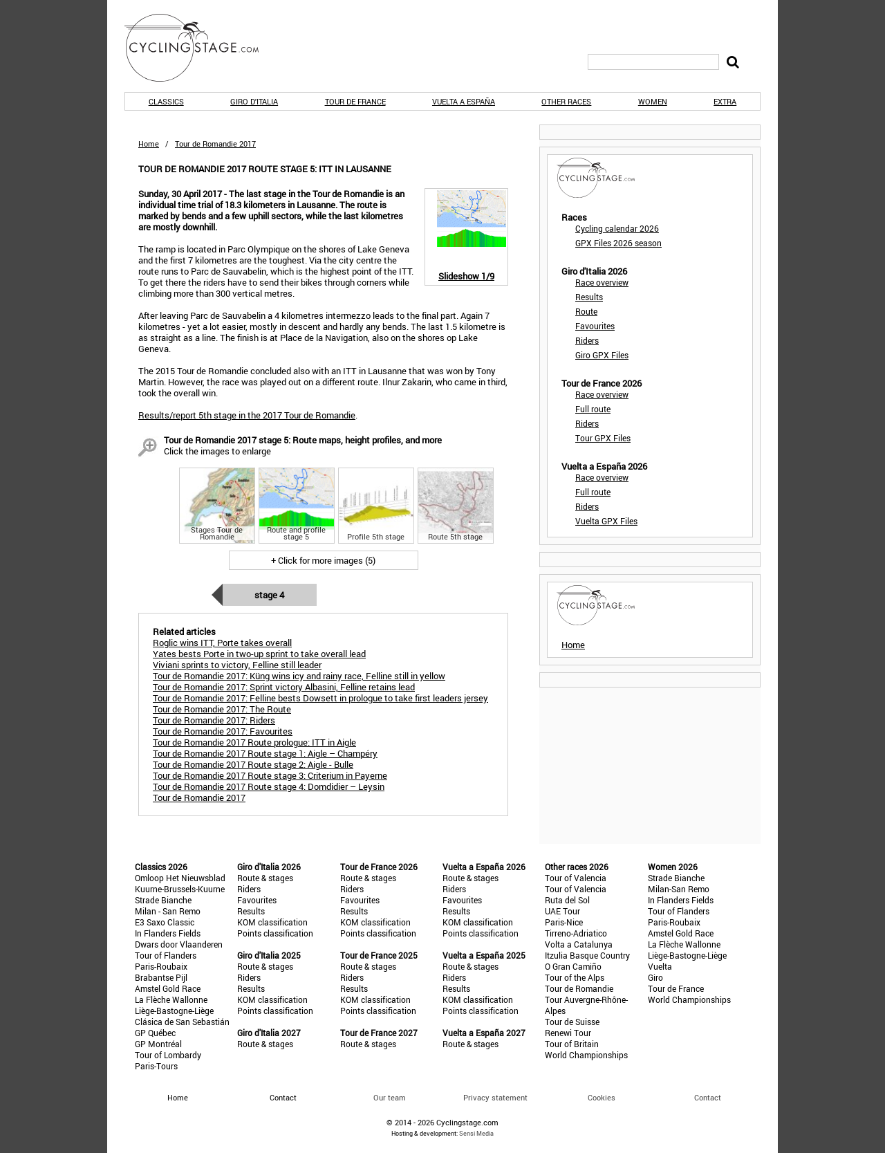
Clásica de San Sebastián (182, 1021)
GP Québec (155, 1032)
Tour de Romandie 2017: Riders (214, 720)
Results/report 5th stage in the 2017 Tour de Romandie (246, 415)
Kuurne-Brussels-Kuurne (180, 888)
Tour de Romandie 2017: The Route (222, 709)
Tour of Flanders (165, 955)
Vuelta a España (463, 101)
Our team (389, 1097)
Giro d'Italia (254, 101)
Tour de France (355, 101)
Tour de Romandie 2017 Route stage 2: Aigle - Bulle (253, 764)
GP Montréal (158, 1043)
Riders (587, 340)
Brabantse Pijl (161, 977)
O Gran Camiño (573, 966)
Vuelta (660, 966)
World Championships (586, 1054)
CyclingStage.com (200, 48)
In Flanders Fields (168, 933)
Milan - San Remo (168, 910)
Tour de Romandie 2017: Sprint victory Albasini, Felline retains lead (284, 687)
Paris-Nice (564, 922)
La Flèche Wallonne (171, 999)
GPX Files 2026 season (618, 242)
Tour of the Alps (574, 977)
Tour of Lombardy (168, 1054)
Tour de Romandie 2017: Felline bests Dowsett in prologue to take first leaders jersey (320, 698)
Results (589, 296)
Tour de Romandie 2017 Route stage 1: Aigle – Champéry (265, 753)
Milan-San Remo (678, 888)
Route (586, 311)
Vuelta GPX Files (606, 520)
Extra (725, 101)
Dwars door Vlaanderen (179, 944)
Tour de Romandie (579, 988)
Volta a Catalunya (579, 944)
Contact (707, 1097)
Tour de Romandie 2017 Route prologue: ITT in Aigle (254, 742)
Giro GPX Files (601, 354)
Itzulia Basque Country (587, 955)
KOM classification (272, 922)
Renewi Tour (568, 1032)
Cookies (601, 1097)
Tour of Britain (572, 1043)
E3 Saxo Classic (164, 922)
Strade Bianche (163, 899)
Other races (566, 101)
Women (652, 101)
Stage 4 (269, 595)
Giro (655, 977)
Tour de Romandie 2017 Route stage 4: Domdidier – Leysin (268, 786)
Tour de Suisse (572, 1021)
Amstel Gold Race (168, 988)
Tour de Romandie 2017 (199, 797)
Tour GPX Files (603, 437)
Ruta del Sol (567, 899)
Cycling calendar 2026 (617, 228)
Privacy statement (495, 1097)
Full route (593, 408)
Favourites (595, 325)
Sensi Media (476, 1133)
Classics (166, 101)
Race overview (601, 282)
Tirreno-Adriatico (576, 933)
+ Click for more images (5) (323, 560)
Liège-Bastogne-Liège (174, 1010)
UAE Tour (562, 910)
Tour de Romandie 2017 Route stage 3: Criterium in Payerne (270, 775)
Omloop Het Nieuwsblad (180, 877)
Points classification (275, 933)
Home (148, 143)
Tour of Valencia (575, 877)
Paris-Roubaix (161, 966)
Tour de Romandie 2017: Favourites (222, 731)
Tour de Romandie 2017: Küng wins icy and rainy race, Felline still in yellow (299, 676)
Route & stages (265, 877)
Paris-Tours (156, 1065)
